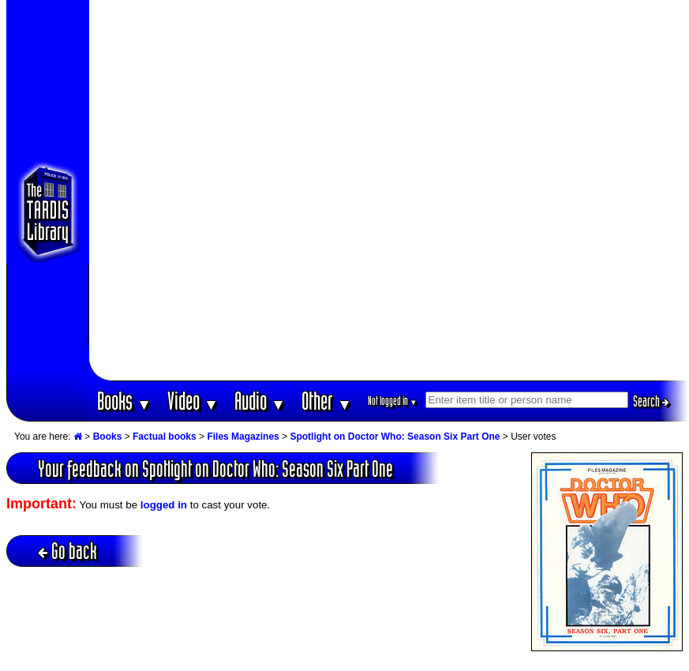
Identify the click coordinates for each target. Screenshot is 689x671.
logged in (163, 505)
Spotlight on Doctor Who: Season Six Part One (395, 436)
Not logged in (393, 400)
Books (124, 400)
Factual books (165, 436)
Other (326, 400)
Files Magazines (243, 436)
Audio (260, 400)
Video (193, 400)
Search (651, 401)
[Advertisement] (190, 190)
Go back (67, 550)
